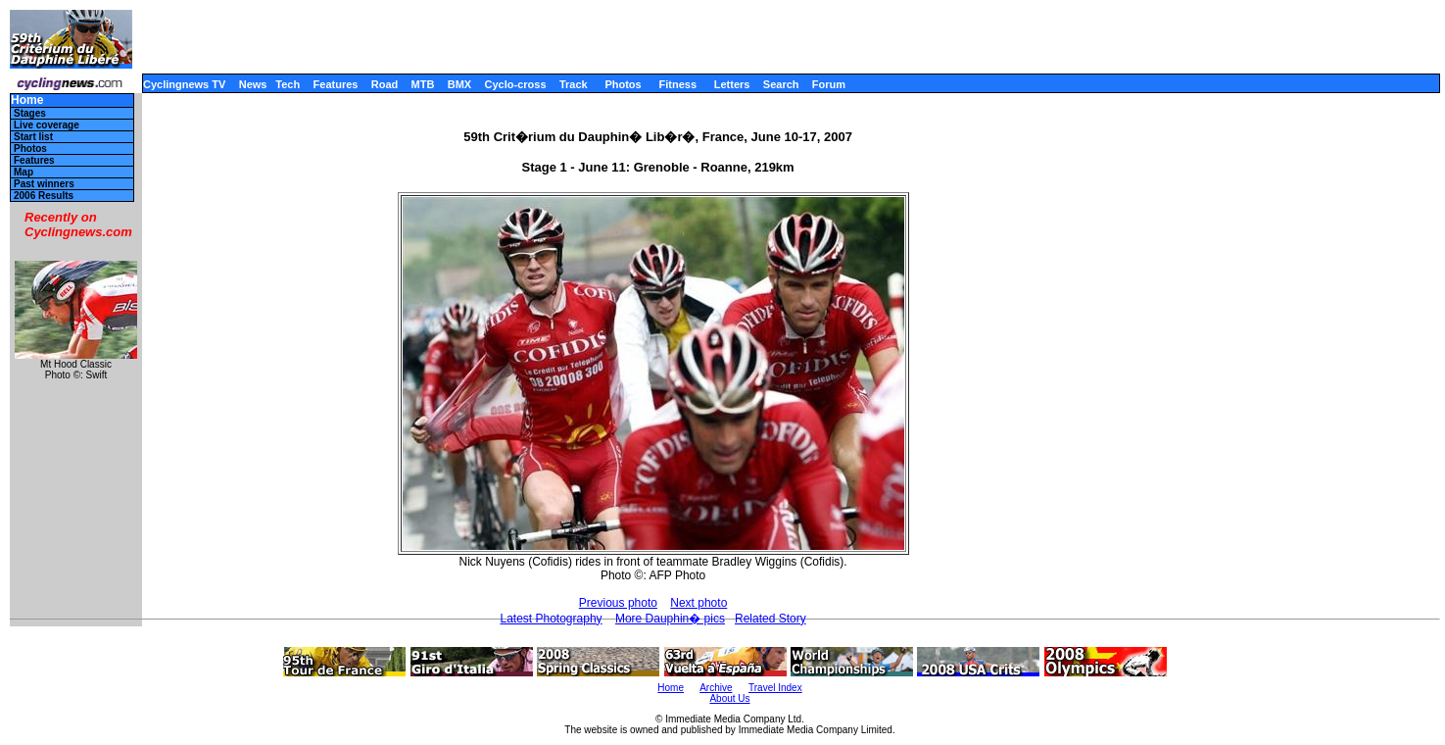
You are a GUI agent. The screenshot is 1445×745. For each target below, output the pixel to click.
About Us (729, 698)
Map (23, 172)
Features (336, 84)
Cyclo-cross (516, 84)
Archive (715, 687)
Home (27, 100)
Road (385, 84)
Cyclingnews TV (184, 84)
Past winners (44, 183)
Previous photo (618, 603)
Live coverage (46, 125)
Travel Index (775, 687)
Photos (622, 84)
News (253, 84)
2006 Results (43, 195)
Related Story (770, 618)
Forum (828, 84)
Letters (732, 84)
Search (781, 84)
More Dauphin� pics (670, 618)
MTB (423, 84)
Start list (33, 136)
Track (573, 84)
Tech (287, 84)
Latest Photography (551, 618)
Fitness (677, 84)
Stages (30, 113)
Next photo (698, 603)
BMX (459, 84)
